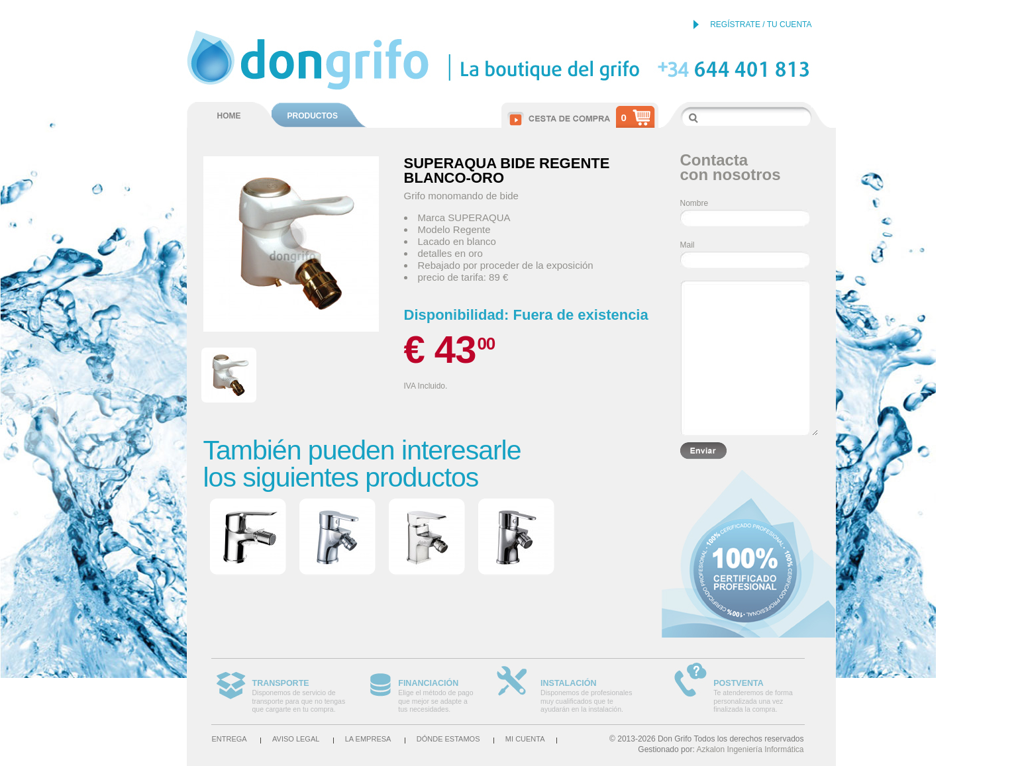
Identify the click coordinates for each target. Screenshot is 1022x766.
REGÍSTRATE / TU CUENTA (760, 24)
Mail (687, 245)
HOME (229, 115)
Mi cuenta (525, 739)
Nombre (694, 203)
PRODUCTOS (312, 115)
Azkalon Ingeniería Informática (749, 749)
